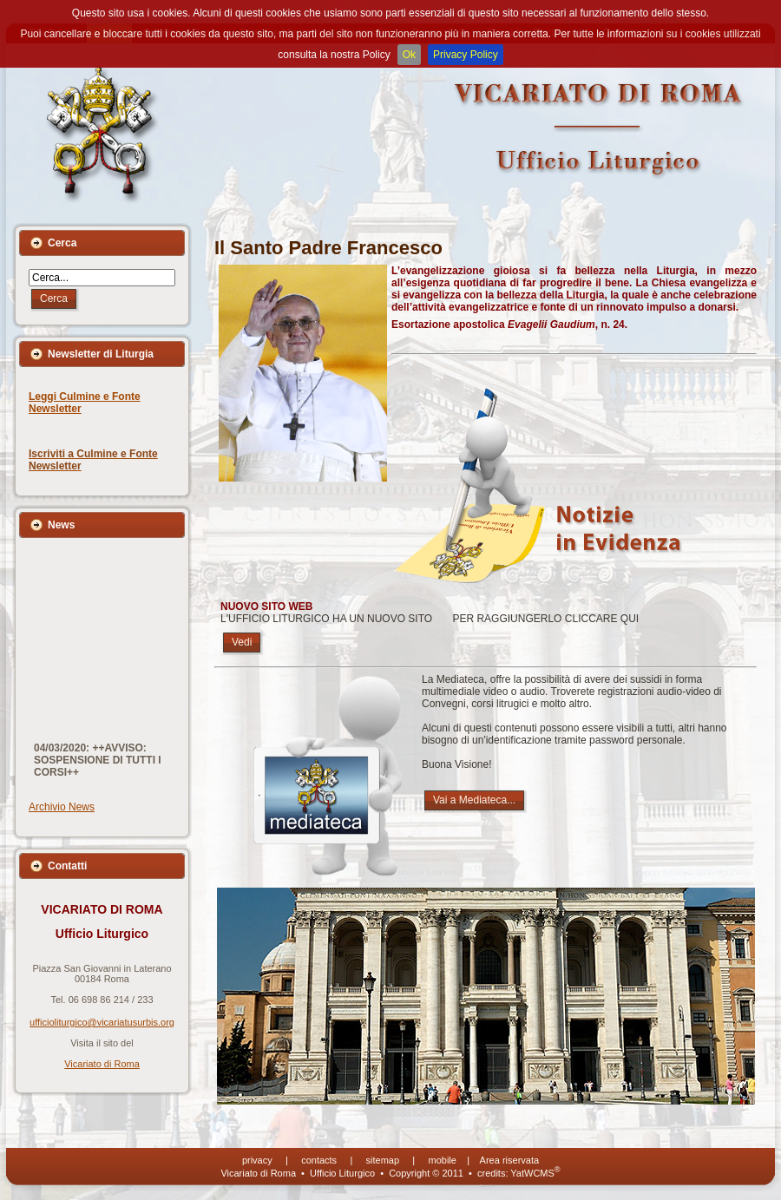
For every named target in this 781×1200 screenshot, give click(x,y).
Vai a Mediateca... (474, 800)
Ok (409, 55)
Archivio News (62, 807)
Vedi (242, 642)
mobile (442, 1160)
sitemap (383, 1160)
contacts (319, 1160)
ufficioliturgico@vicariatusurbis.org (102, 1022)
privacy (257, 1160)
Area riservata (509, 1160)
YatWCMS (535, 1173)
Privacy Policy (465, 55)
